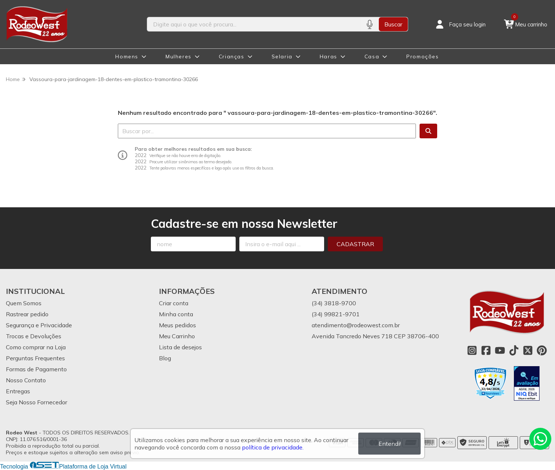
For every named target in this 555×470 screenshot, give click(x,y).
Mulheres (179, 56)
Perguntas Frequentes (35, 358)
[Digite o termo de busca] (253, 24)
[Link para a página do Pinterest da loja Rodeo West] (542, 350)
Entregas (18, 391)
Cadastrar (355, 244)
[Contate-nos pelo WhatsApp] (540, 439)
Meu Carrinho (177, 336)
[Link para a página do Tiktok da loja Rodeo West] (514, 350)
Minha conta (176, 314)
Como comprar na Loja (36, 347)
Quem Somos (23, 303)
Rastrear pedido (27, 314)
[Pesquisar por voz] (369, 24)
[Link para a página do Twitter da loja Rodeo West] (528, 350)
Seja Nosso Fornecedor (36, 402)
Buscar (393, 24)
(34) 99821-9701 (336, 314)
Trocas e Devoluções (33, 336)
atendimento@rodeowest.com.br (356, 325)
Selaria (282, 56)
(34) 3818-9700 (334, 303)
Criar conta (173, 303)
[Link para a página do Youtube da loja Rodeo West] (500, 350)
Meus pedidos (177, 325)
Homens (126, 56)
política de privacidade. (273, 447)
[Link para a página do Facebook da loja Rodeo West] (486, 350)
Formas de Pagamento (36, 369)
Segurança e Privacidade (39, 325)
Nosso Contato (26, 380)
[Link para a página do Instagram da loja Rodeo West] (472, 350)
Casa (371, 56)
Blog (165, 358)
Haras (328, 56)
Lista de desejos (180, 347)
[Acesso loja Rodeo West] (460, 24)
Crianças (231, 56)
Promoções (422, 56)
